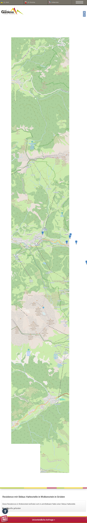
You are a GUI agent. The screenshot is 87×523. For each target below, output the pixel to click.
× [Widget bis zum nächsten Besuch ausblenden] (7, 509)
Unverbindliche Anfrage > (28, 519)
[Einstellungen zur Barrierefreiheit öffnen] (5, 511)
